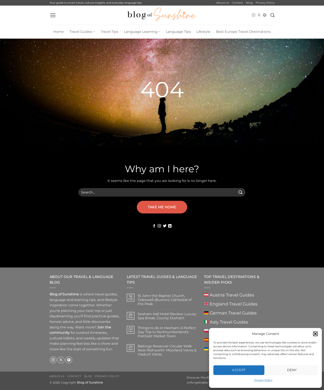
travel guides (106, 294)
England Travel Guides (231, 304)
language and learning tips (73, 300)
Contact (237, 2)
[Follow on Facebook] (154, 226)
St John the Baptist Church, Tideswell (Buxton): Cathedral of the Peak (164, 300)
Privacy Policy (263, 380)
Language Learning (142, 32)
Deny (292, 370)
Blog (249, 2)
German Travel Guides (230, 313)
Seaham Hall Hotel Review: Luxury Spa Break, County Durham (167, 316)
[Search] (272, 15)
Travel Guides (82, 32)
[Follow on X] (259, 15)
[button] (315, 334)
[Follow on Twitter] (164, 226)
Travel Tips (109, 32)
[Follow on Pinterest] (264, 15)
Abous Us (222, 2)
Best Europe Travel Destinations (243, 32)
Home (58, 32)
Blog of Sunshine (90, 382)
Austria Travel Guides (229, 295)
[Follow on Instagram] (253, 15)
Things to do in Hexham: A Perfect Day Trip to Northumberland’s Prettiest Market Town (167, 332)
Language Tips (178, 32)
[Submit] (240, 192)
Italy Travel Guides (226, 322)
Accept (239, 370)
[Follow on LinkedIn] (170, 226)
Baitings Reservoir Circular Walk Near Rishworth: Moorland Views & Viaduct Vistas (167, 350)
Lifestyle (203, 32)
